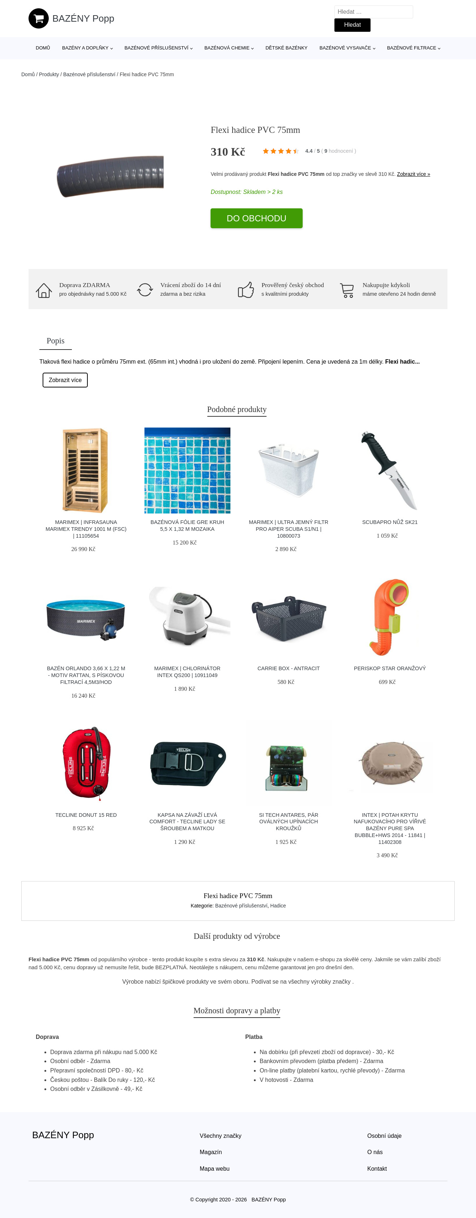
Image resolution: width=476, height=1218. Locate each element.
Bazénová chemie (227, 48)
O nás (375, 1152)
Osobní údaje (384, 1136)
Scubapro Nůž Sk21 (390, 522)
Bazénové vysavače (345, 48)
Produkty (49, 74)
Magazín (211, 1152)
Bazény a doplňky (85, 48)
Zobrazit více (65, 380)
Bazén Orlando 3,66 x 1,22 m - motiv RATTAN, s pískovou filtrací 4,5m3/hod (86, 675)
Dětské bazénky (286, 48)
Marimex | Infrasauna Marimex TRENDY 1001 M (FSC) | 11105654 (86, 528)
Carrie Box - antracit (289, 668)
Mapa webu (215, 1169)
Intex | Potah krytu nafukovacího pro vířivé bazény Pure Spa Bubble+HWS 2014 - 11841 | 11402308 (390, 828)
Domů (43, 48)
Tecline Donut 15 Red (86, 815)
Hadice (278, 906)
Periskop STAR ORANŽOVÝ (390, 668)
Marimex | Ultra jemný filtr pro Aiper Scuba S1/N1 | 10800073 (288, 528)
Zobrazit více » (413, 174)
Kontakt (377, 1169)
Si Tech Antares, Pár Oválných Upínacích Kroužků (288, 821)
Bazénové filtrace (411, 48)
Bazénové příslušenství (157, 48)
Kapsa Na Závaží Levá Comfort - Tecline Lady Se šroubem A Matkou (187, 821)
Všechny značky (221, 1136)
